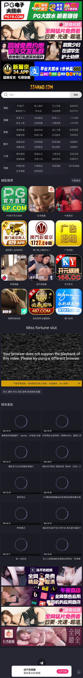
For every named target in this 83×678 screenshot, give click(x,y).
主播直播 (56, 122)
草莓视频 (56, 165)
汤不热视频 (74, 165)
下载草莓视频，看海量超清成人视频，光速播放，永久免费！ (46, 383)
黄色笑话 (56, 158)
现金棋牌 (56, 110)
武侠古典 (74, 153)
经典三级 (38, 134)
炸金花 (38, 110)
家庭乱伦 (38, 153)
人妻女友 (56, 153)
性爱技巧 (74, 158)
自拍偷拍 (38, 117)
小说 (5, 156)
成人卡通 (56, 129)
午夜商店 (38, 165)
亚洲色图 (38, 141)
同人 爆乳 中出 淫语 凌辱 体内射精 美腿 (21, 391)
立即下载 (62, 671)
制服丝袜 (20, 134)
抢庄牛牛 (74, 110)
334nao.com (41, 87)
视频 (5, 120)
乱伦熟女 (56, 134)
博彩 (5, 108)
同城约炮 (20, 165)
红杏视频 (20, 170)
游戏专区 (74, 105)
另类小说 (38, 158)
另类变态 (74, 134)
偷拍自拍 (38, 129)
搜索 (76, 94)
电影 (5, 132)
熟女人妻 (20, 122)
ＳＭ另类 (74, 122)
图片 (5, 144)
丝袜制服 (38, 122)
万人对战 (56, 105)
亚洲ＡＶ (20, 117)
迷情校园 (20, 158)
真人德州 (38, 105)
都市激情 (20, 153)
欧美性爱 (74, 129)
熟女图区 (56, 146)
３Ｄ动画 (74, 117)
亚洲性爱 (20, 129)
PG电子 (20, 105)
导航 (5, 168)
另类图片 (74, 146)
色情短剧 (38, 170)
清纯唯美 (38, 146)
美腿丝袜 (20, 146)
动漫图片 (74, 141)
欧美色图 (56, 141)
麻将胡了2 (20, 110)
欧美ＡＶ (56, 117)
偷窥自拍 (20, 141)
